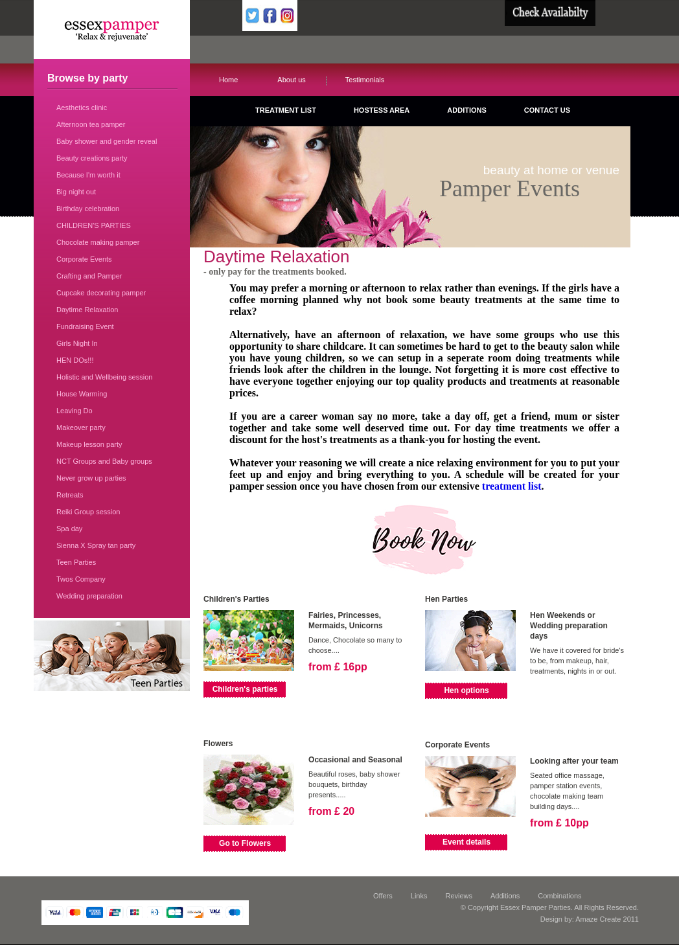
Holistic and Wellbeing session (104, 377)
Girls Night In (77, 343)
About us (291, 80)
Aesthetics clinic (81, 107)
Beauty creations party (91, 158)
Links (419, 896)
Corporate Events (84, 259)
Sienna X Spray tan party (95, 545)
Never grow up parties (91, 478)
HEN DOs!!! (74, 360)
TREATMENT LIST (285, 110)
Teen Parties (76, 562)
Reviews (458, 896)
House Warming (81, 394)
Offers (383, 896)
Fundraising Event (85, 326)
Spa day (69, 528)
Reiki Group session (88, 512)
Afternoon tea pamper (90, 124)
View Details (328, 689)
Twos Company (81, 579)
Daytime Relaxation (87, 309)
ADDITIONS (467, 110)
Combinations (559, 896)
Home (228, 80)
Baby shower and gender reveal (106, 141)
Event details (466, 842)
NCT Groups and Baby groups (104, 461)
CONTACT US (547, 110)
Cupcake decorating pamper (101, 293)
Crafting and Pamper (89, 276)
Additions (505, 896)
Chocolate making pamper (97, 242)
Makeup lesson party (89, 444)
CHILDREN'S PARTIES (93, 225)
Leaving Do (74, 411)
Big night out (76, 192)
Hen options (466, 690)
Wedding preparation (89, 596)
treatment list (512, 486)
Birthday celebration (87, 208)
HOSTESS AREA (381, 110)
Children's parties (245, 689)
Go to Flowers (245, 843)
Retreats (70, 495)
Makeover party (81, 427)
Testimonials (365, 80)
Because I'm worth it (88, 175)
